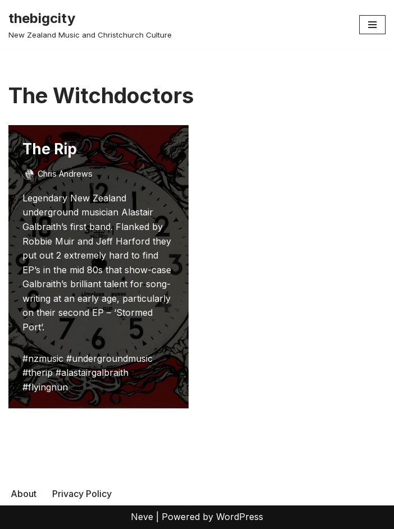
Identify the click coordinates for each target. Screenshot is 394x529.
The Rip (49, 149)
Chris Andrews (65, 173)
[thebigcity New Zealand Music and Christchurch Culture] (90, 25)
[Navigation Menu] (372, 24)
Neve (142, 516)
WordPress (239, 516)
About (23, 493)
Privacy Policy (82, 493)
